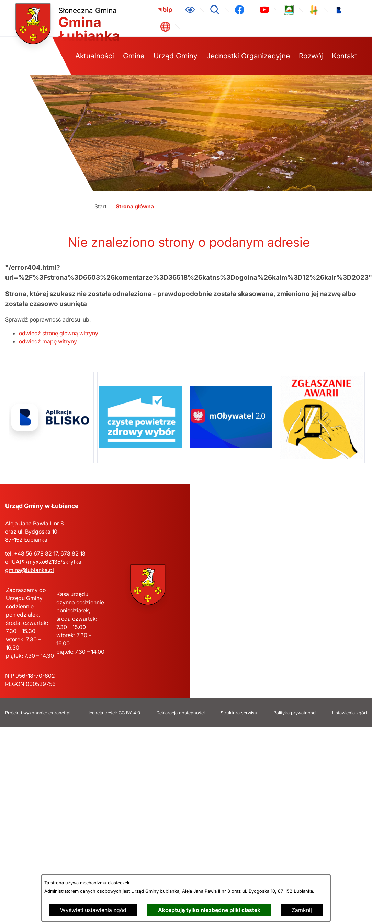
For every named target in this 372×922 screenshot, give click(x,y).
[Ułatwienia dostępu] (190, 10)
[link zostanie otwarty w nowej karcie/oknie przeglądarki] (165, 10)
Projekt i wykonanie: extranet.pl (37, 712)
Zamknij (302, 910)
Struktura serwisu (239, 712)
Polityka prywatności (294, 712)
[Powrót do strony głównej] (100, 206)
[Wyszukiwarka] (214, 10)
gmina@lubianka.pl (29, 570)
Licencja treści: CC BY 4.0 (113, 712)
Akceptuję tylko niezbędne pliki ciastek (209, 910)
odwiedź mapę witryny (48, 341)
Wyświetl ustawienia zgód (93, 910)
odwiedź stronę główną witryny (58, 333)
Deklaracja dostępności (180, 712)
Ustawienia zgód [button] (349, 712)
